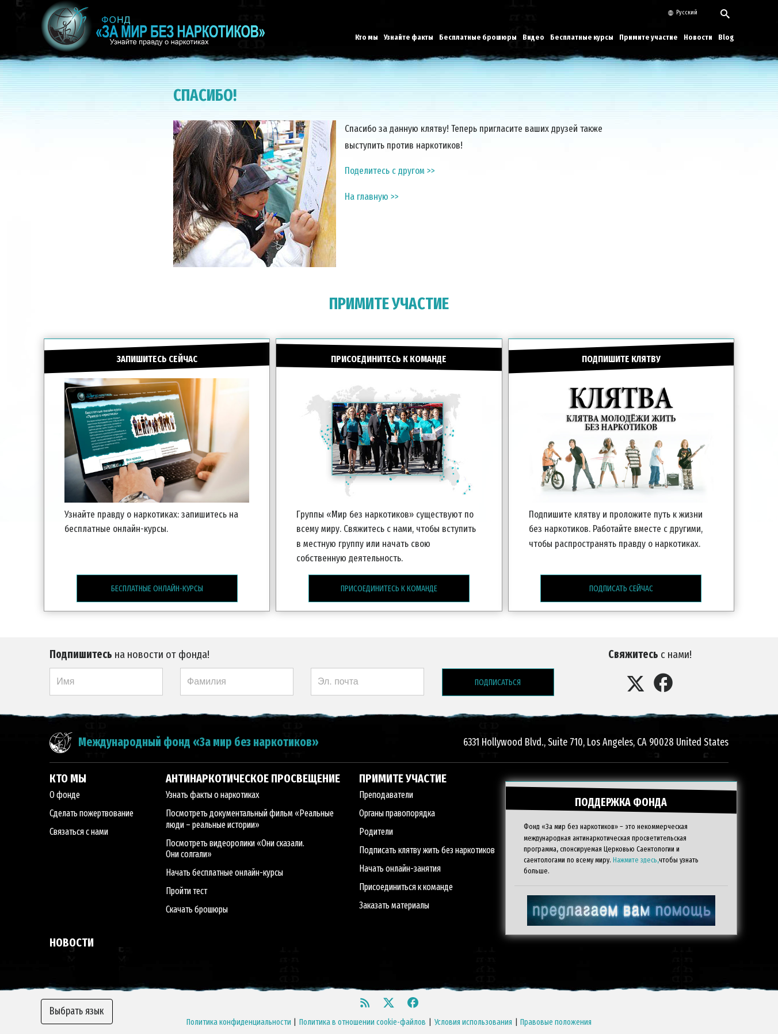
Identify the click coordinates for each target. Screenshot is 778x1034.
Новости (698, 37)
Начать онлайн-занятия (400, 851)
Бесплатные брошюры (478, 37)
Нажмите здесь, (636, 834)
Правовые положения (556, 1005)
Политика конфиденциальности (238, 1005)
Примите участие (648, 37)
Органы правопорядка (397, 796)
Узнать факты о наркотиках (213, 778)
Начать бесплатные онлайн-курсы (224, 855)
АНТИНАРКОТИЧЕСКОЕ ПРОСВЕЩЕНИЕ (253, 762)
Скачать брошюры (197, 892)
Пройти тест (186, 873)
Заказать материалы (394, 888)
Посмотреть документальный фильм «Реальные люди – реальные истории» (250, 802)
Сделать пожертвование (91, 796)
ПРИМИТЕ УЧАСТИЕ (389, 304)
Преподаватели (386, 778)
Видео (533, 37)
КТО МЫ (67, 762)
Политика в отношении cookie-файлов (362, 1005)
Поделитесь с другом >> (390, 170)
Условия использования (473, 1005)
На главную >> (372, 196)
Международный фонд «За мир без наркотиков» (198, 726)
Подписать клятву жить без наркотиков (427, 833)
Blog (726, 37)
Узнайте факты (408, 37)
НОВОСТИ (71, 925)
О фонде (64, 778)
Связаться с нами (78, 814)
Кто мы (366, 37)
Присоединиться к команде (406, 870)
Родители (376, 814)
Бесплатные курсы (581, 37)
